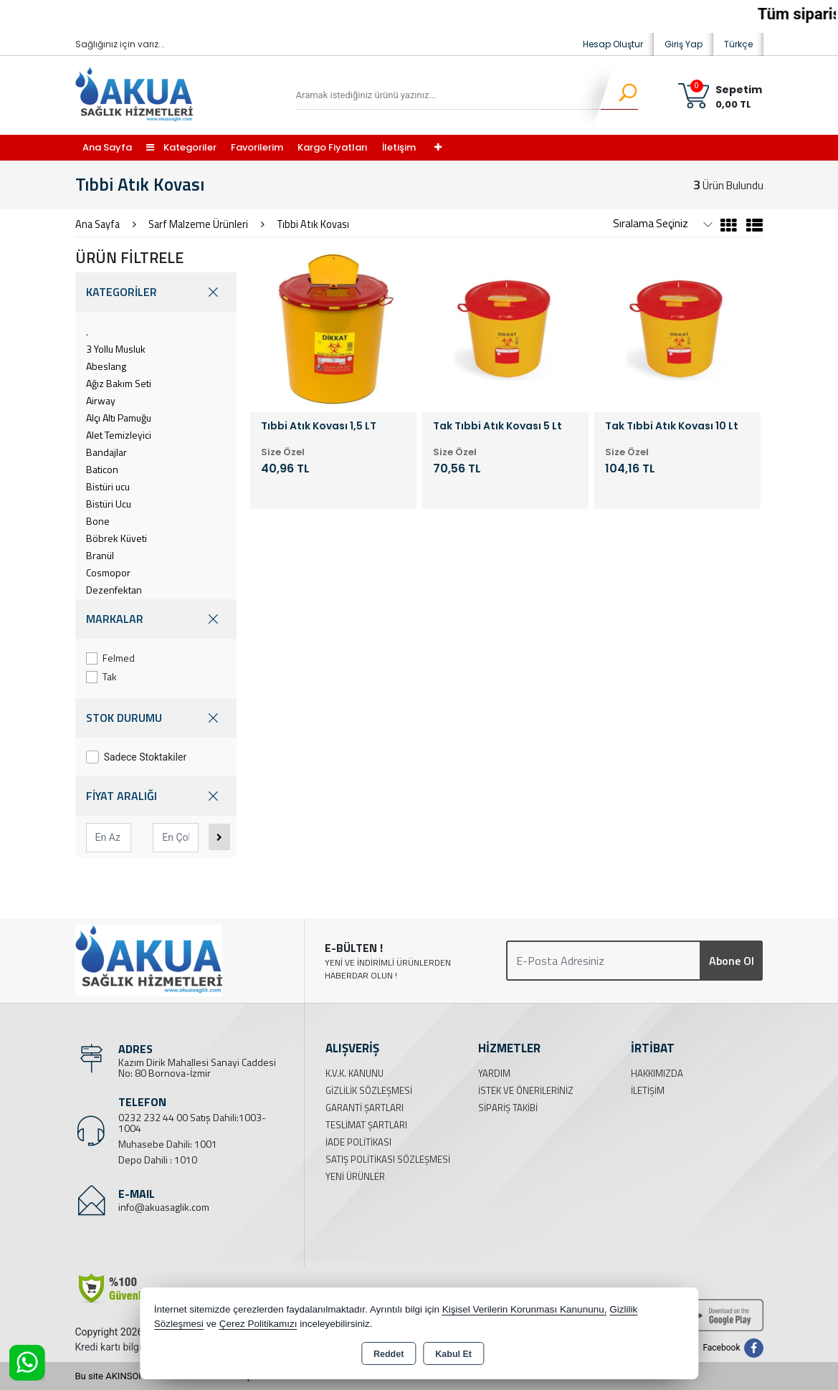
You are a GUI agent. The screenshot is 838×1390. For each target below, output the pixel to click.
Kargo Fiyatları (332, 147)
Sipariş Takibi (508, 1107)
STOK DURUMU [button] (156, 717)
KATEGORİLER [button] (156, 292)
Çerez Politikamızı (258, 1323)
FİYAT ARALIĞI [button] (156, 796)
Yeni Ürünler (355, 1176)
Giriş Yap (684, 44)
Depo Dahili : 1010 (157, 1159)
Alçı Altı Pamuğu (118, 417)
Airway (100, 400)
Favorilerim (257, 147)
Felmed (110, 657)
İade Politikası (358, 1142)
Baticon (102, 469)
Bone (98, 520)
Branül (100, 555)
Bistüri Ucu (108, 503)
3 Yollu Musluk (116, 348)
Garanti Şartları (364, 1107)
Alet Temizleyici (118, 434)
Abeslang (106, 365)
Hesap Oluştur (613, 44)
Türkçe (738, 44)
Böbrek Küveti (116, 538)
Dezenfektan (114, 589)
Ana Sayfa (107, 147)
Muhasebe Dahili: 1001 (167, 1143)
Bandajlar (106, 452)
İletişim (399, 147)
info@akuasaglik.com (163, 1206)
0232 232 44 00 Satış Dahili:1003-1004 (192, 1123)
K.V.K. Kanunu (354, 1073)
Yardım (494, 1073)
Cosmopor (108, 572)
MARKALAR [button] (156, 619)
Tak (102, 676)
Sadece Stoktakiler (136, 757)
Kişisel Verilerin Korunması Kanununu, (524, 1309)
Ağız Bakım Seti (118, 383)
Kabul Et (453, 1354)
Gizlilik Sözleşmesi (368, 1090)
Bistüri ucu (108, 486)
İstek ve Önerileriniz (525, 1090)
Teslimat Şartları (366, 1125)
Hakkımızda (657, 1073)
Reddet (388, 1354)
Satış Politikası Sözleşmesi (387, 1159)
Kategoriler (181, 147)
